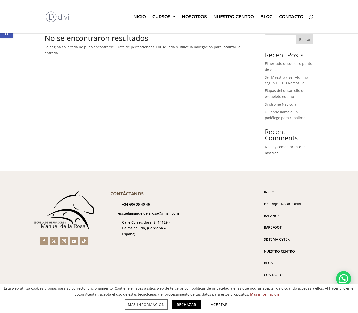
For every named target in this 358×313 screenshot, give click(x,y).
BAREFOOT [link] (273, 227)
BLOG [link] (266, 17)
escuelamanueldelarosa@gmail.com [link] (148, 213)
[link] (57, 16)
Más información (146, 304)
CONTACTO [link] (291, 17)
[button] (343, 278)
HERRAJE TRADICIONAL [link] (283, 203)
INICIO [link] (139, 17)
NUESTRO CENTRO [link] (233, 17)
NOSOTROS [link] (194, 17)
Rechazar (186, 304)
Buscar (305, 39)
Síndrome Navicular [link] (281, 104)
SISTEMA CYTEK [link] (277, 239)
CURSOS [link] (161, 17)
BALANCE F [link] (273, 215)
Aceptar (219, 304)
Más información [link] (264, 294)
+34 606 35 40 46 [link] (136, 204)
